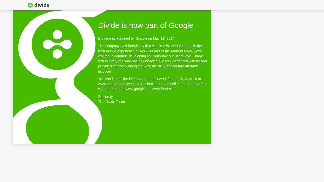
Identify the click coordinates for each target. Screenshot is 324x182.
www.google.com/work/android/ (150, 89)
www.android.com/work (116, 84)
